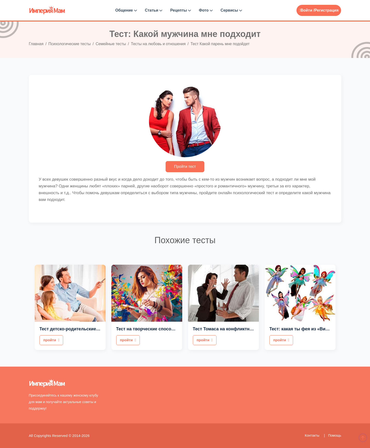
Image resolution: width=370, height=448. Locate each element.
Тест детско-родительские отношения (80, 329)
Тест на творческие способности (151, 329)
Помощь (334, 435)
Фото (206, 10)
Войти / (307, 10)
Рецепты (180, 10)
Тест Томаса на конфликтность (226, 329)
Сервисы (231, 10)
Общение (126, 10)
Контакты (312, 435)
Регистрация (326, 10)
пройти (51, 340)
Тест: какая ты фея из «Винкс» (302, 329)
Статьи (153, 10)
